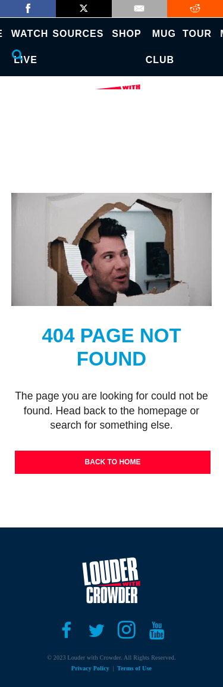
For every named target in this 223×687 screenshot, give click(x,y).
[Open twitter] (96, 630)
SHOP (126, 34)
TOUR (197, 34)
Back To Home (113, 462)
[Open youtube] (157, 630)
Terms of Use (134, 668)
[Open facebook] (66, 630)
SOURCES (77, 34)
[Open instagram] (127, 630)
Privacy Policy (90, 668)
